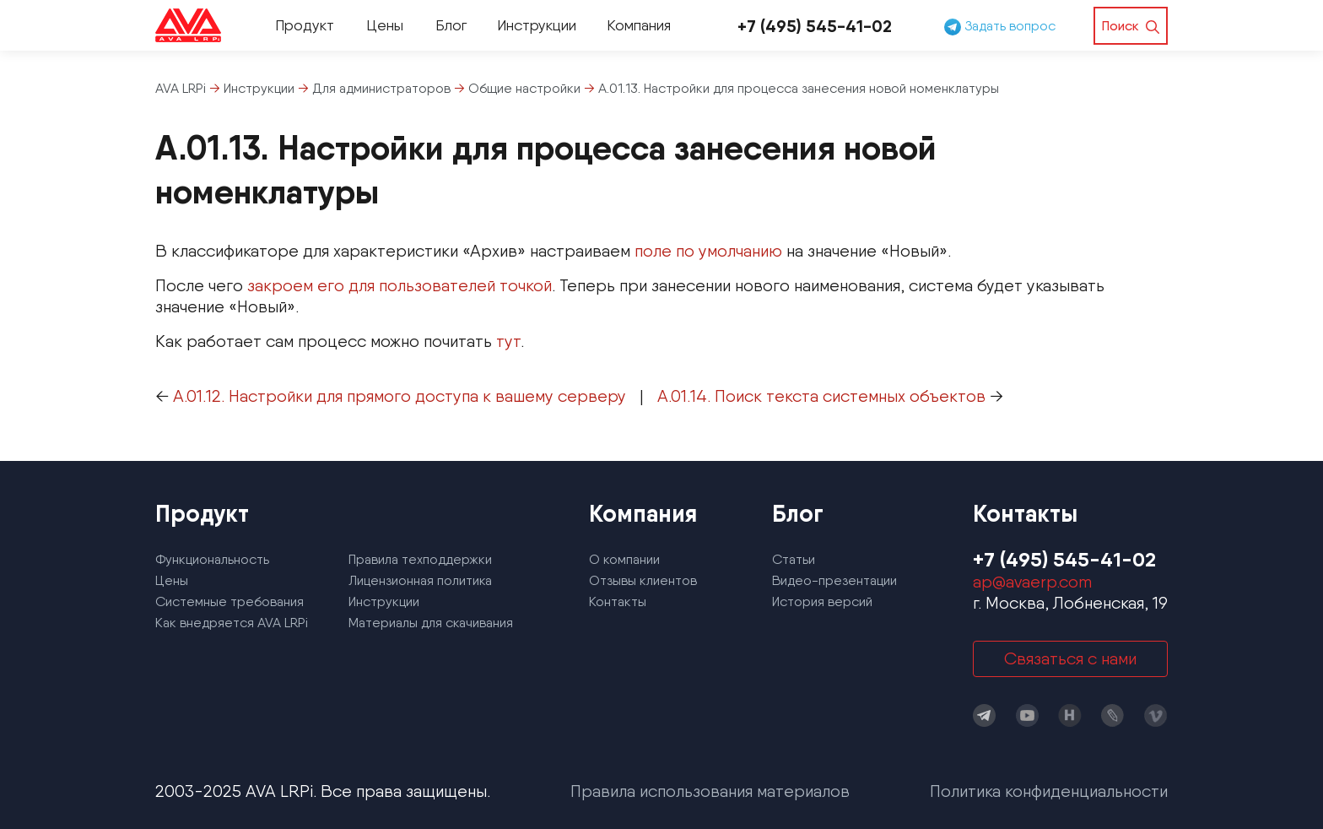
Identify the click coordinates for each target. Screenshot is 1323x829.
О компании (624, 559)
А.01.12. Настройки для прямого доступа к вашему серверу (399, 396)
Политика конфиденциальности (1049, 791)
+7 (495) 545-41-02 (814, 25)
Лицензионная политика (420, 580)
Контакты (617, 601)
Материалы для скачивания (430, 623)
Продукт (304, 25)
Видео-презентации (834, 580)
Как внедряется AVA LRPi (231, 623)
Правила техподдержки (420, 559)
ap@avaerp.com (1032, 582)
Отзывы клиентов (643, 580)
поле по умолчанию (708, 251)
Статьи (793, 559)
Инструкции (536, 25)
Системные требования (229, 601)
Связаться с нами (1070, 658)
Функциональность (212, 559)
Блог (451, 25)
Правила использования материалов (710, 791)
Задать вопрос (1000, 26)
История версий (822, 601)
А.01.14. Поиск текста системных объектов (821, 396)
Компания (639, 25)
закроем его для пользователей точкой (399, 285)
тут (508, 341)
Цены (384, 25)
